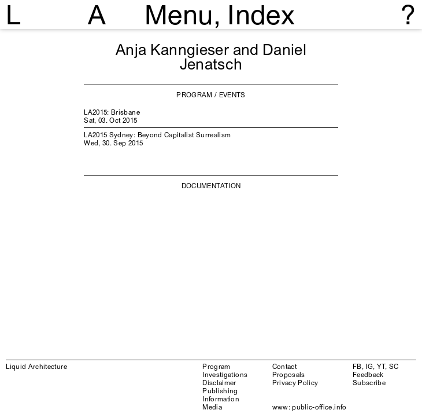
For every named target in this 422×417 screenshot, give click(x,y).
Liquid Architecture (36, 366)
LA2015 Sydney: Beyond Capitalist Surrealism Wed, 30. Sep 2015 (157, 139)
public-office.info (319, 407)
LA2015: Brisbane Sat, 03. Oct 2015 (112, 116)
